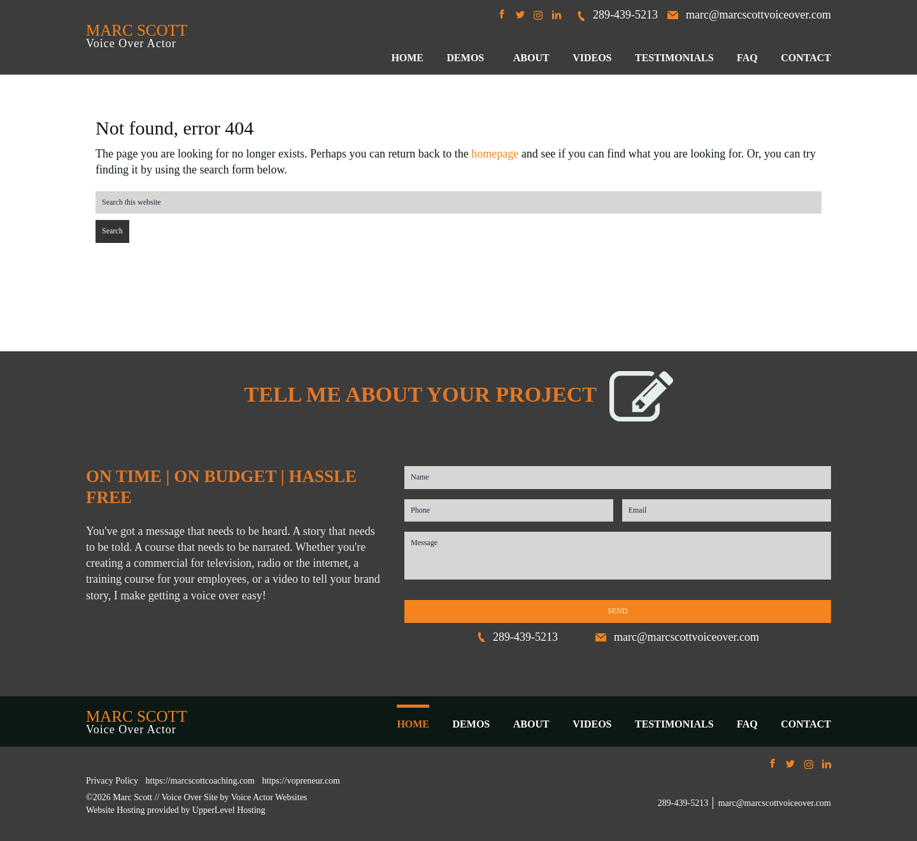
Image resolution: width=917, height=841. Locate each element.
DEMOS (471, 724)
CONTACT (806, 724)
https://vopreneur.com (301, 781)
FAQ (747, 724)
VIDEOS (591, 724)
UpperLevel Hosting (229, 810)
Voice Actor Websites (269, 797)
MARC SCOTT (136, 30)
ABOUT (531, 724)
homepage (494, 153)
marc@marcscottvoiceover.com (749, 14)
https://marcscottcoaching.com (200, 781)
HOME (413, 724)
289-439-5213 (617, 14)
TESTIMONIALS (674, 724)
